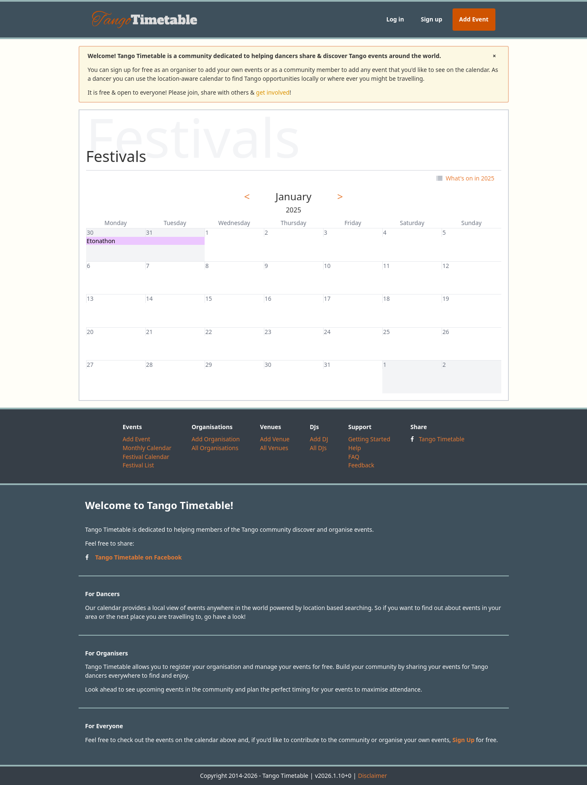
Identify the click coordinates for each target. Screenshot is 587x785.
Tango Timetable (442, 439)
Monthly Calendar (147, 448)
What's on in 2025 (465, 178)
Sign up (431, 19)
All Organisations (215, 448)
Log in (395, 19)
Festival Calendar (146, 457)
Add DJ (319, 439)
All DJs (318, 448)
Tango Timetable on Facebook (138, 557)
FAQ (353, 457)
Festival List (138, 465)
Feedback (361, 465)
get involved (273, 92)
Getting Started (369, 439)
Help (354, 448)
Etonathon (101, 241)
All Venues (274, 448)
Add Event (474, 19)
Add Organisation (216, 439)
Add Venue (275, 439)
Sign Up (464, 740)
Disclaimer (372, 776)
